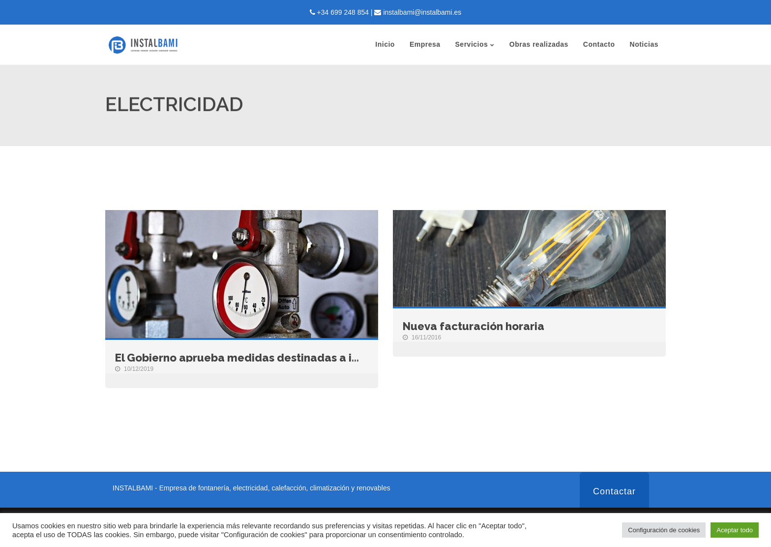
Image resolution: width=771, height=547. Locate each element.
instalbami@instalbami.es (422, 12)
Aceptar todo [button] (734, 530)
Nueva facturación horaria (473, 326)
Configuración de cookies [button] (664, 530)
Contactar (614, 491)
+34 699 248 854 (343, 12)
